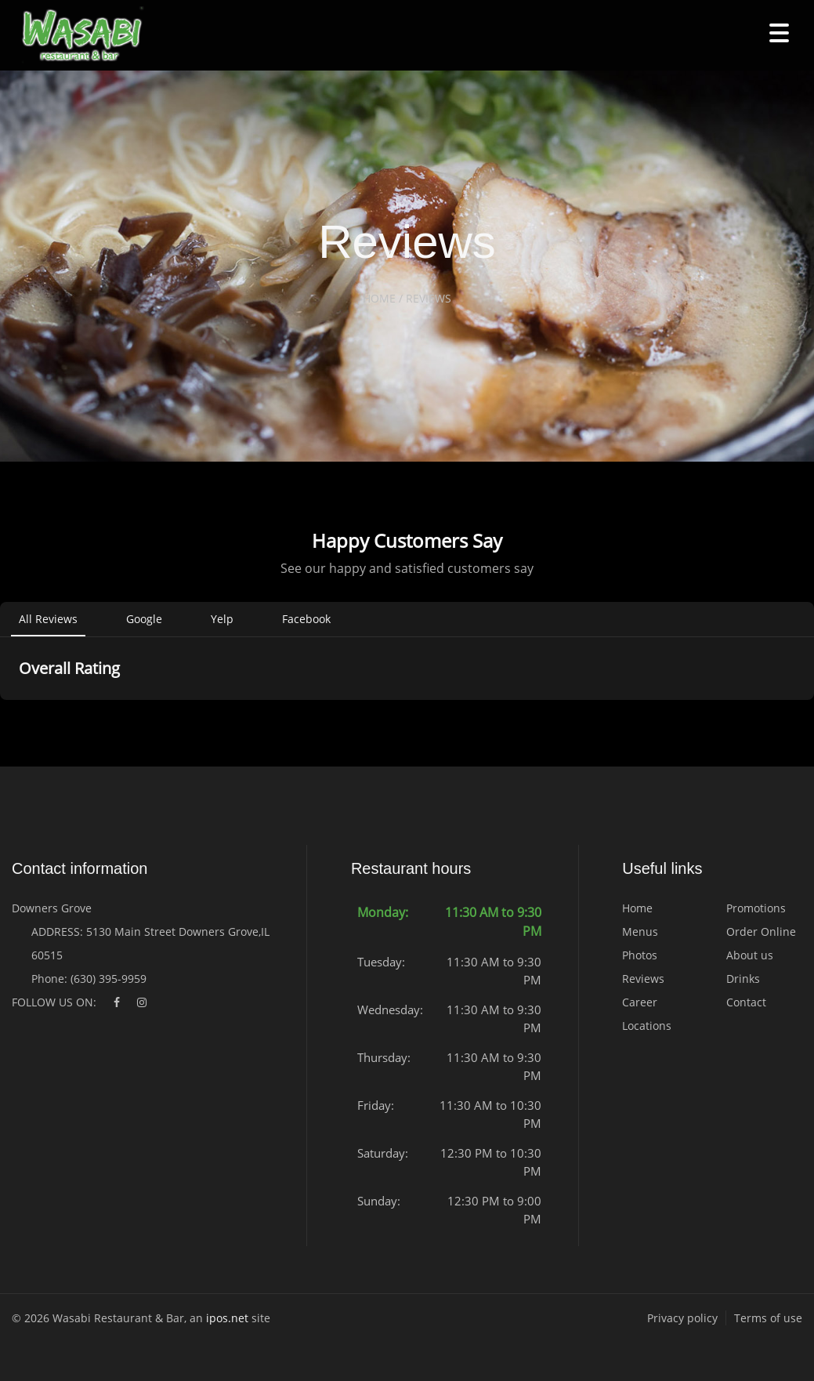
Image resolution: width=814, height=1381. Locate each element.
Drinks (743, 978)
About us (749, 955)
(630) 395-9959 (109, 978)
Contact (746, 1002)
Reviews (643, 978)
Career (639, 1002)
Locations (646, 1025)
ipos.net (227, 1317)
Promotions (756, 908)
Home (637, 908)
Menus (640, 931)
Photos (639, 955)
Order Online (761, 931)
